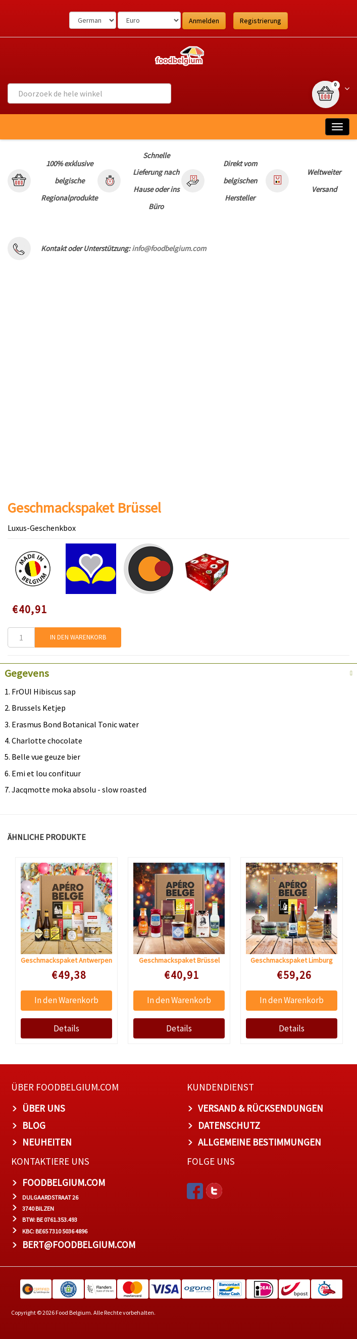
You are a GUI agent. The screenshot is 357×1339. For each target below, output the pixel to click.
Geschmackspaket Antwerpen (66, 960)
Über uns (43, 1108)
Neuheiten (47, 1142)
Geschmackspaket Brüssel (179, 960)
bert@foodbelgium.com (78, 1244)
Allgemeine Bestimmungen (259, 1142)
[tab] (178, 672)
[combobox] (89, 93)
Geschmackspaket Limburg (291, 960)
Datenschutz (229, 1125)
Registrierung (260, 20)
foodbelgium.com (63, 1182)
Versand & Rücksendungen (260, 1108)
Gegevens (27, 673)
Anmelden (204, 20)
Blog (33, 1125)
